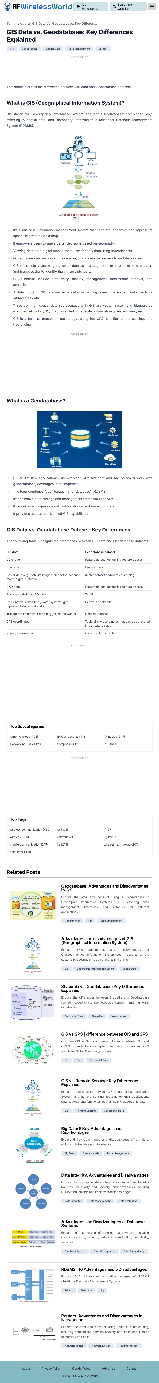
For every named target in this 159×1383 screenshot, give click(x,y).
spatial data (53, 48)
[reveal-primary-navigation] (152, 6)
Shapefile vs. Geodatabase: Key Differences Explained (102, 988)
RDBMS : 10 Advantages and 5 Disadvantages (104, 1269)
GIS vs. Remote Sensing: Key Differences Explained (100, 1082)
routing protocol (128, 1345)
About (26, 1368)
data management (79, 48)
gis (12, 48)
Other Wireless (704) (24, 736)
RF (36, 7)
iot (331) (62, 829)
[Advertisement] (79, 69)
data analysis (91, 1153)
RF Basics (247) (114, 736)
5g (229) (110, 837)
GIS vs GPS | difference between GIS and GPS (104, 1034)
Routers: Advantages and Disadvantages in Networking (101, 1317)
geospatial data (74, 1016)
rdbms (69, 1290)
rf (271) (108, 829)
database (86, 1290)
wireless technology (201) (121, 844)
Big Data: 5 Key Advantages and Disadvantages (91, 1130)
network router (74, 1345)
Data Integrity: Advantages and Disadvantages (105, 1175)
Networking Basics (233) (27, 744)
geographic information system (95, 968)
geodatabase (29, 48)
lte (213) (62, 844)
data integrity (73, 1200)
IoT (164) (110, 744)
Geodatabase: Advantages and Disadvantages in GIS (104, 888)
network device (101, 1345)
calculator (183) (20, 852)
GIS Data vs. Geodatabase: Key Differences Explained (65, 23)
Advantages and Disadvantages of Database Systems (103, 1223)
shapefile (97, 1016)
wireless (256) (19, 837)
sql (102, 1290)
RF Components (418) (71, 736)
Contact (132, 1368)
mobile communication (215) (29, 844)
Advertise (108, 1368)
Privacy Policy (51, 1368)
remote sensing (86, 1110)
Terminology (16, 23)
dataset (102, 48)
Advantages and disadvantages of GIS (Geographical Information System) (97, 940)
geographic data (114, 1110)
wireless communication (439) (30, 829)
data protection (128, 1200)
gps (79, 1060)
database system (75, 1251)
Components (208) (70, 744)
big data (70, 1153)
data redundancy (134, 1251)
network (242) (66, 837)
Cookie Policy (81, 1368)
